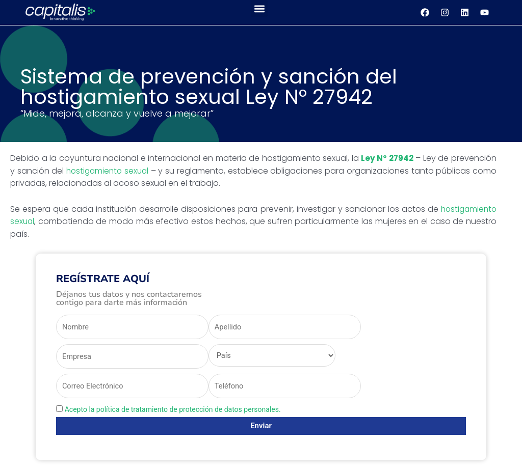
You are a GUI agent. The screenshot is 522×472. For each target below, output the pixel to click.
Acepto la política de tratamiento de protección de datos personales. (173, 411)
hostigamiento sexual (108, 170)
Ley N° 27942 (386, 157)
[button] (259, 8)
